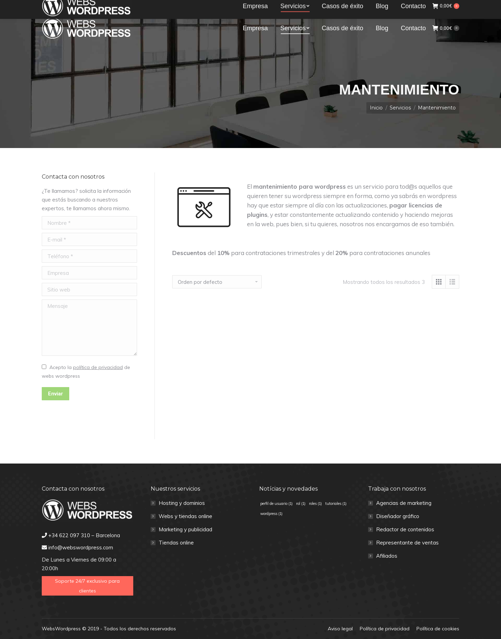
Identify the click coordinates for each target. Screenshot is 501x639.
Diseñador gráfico (397, 516)
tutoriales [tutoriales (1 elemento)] (336, 503)
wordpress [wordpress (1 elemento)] (271, 513)
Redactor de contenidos (405, 529)
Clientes (446, 6)
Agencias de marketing (403, 503)
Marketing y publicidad (185, 529)
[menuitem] (255, 28)
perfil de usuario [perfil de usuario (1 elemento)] (276, 503)
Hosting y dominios (182, 503)
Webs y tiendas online (185, 516)
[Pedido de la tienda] (217, 281)
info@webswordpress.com (131, 6)
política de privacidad (98, 367)
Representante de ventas (407, 542)
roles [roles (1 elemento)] (315, 503)
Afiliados (386, 555)
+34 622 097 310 (68, 6)
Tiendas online (176, 542)
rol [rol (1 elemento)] (300, 503)
